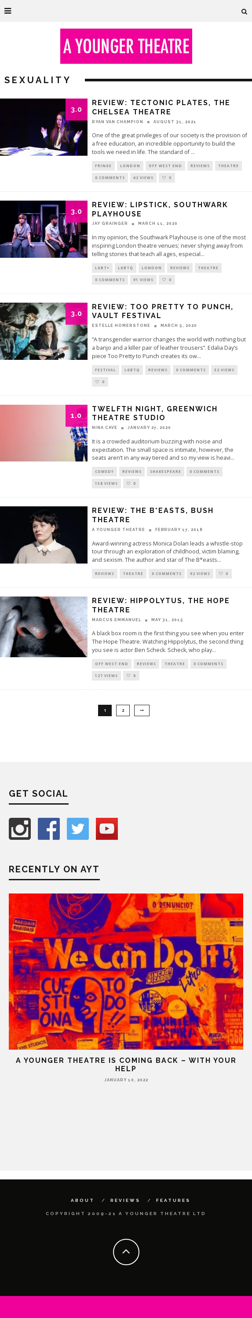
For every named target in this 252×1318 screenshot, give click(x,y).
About (83, 1200)
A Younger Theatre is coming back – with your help (126, 1064)
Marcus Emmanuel (116, 620)
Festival (105, 369)
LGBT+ (102, 267)
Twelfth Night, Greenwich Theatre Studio (155, 413)
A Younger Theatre (118, 529)
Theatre (228, 165)
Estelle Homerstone (121, 325)
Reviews (200, 165)
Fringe (103, 165)
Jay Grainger (110, 223)
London (130, 165)
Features (173, 1200)
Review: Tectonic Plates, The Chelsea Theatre (161, 107)
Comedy (104, 471)
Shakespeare (165, 471)
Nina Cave (104, 427)
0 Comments (110, 177)
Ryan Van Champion (117, 122)
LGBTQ (125, 267)
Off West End (165, 165)
